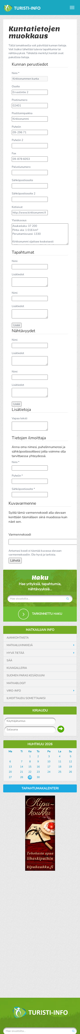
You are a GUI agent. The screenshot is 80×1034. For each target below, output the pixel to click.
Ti (21, 751)
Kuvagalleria (17, 667)
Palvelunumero (21, 167)
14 (21, 766)
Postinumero (19, 100)
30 (38, 777)
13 (10, 766)
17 (48, 766)
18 (59, 766)
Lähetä (15, 560)
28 (21, 777)
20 (10, 772)
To (38, 751)
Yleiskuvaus (19, 220)
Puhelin (16, 127)
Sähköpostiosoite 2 (23, 193)
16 (38, 766)
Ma (10, 751)
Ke (29, 751)
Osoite (16, 86)
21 (21, 772)
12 (70, 761)
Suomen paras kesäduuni (26, 675)
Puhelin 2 (17, 140)
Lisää (16, 325)
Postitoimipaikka (22, 113)
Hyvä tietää (15, 652)
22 (29, 772)
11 (59, 761)
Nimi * (15, 73)
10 (48, 761)
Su (70, 751)
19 (70, 766)
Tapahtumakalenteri (40, 788)
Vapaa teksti (19, 418)
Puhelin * (17, 476)
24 (48, 772)
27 (10, 777)
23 (38, 772)
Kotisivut (17, 207)
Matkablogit (16, 683)
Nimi (14, 261)
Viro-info (14, 690)
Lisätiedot (18, 274)
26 (70, 772)
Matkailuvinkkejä (20, 645)
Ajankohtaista (18, 637)
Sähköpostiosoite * (23, 489)
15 (29, 766)
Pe (48, 751)
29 (29, 777)
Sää (9, 660)
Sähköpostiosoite (22, 180)
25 (59, 772)
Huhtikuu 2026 (40, 744)
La (59, 751)
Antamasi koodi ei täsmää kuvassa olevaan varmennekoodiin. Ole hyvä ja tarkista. (35, 553)
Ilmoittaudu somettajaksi (26, 698)
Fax (14, 153)
